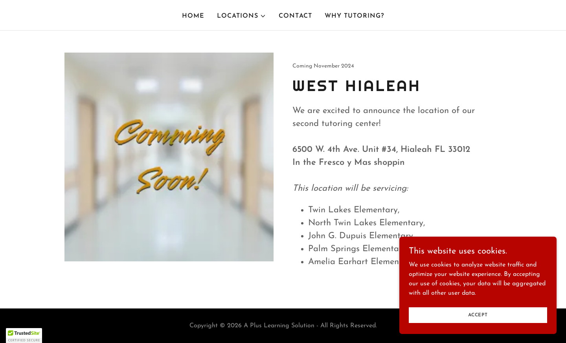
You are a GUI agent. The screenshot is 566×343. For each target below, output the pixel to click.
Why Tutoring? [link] (354, 16)
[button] (241, 16)
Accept (478, 314)
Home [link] (193, 16)
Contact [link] (295, 16)
